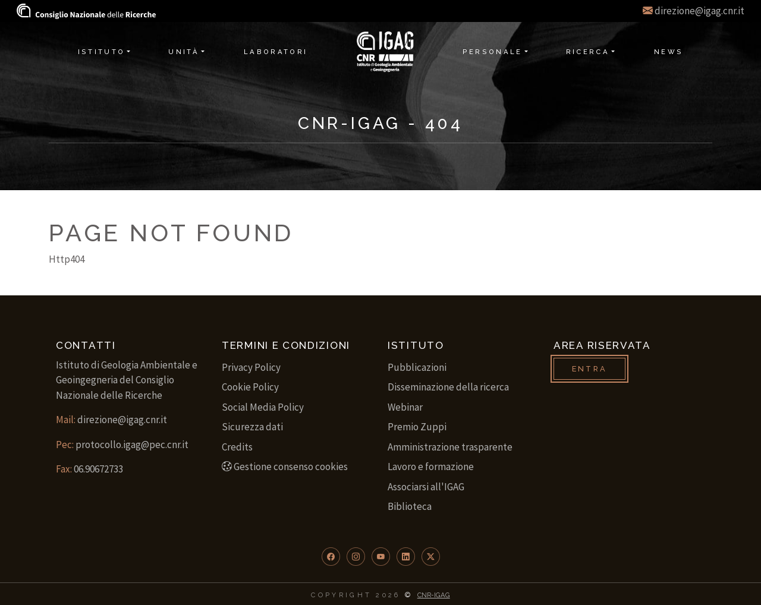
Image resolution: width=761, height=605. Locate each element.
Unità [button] (183, 52)
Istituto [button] (101, 52)
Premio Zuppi (417, 426)
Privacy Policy (251, 367)
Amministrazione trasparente (450, 446)
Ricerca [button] (588, 52)
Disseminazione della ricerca (448, 386)
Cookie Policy (250, 386)
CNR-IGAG (433, 595)
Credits (237, 446)
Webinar (405, 407)
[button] (331, 556)
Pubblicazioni (417, 367)
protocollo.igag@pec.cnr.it (132, 444)
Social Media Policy (263, 407)
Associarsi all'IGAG (426, 486)
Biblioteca (410, 506)
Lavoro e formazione (431, 466)
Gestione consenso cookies (285, 466)
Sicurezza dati (252, 426)
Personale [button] (493, 52)
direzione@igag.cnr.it (699, 10)
